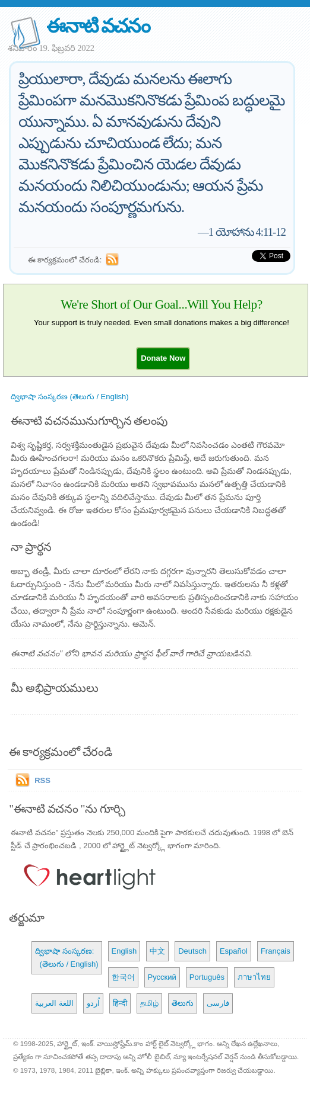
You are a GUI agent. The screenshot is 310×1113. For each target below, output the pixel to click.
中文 (157, 951)
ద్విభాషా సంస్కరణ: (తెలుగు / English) (66, 957)
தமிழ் (149, 1003)
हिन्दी (120, 1003)
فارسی (218, 1003)
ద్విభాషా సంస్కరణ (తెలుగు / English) (69, 396)
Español (234, 951)
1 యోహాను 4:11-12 (247, 232)
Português (206, 977)
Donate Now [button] (163, 358)
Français (275, 951)
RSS (42, 780)
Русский (162, 977)
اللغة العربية (54, 1003)
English (124, 951)
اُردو (93, 1003)
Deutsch (192, 951)
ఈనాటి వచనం (97, 26)
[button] (163, 358)
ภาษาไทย (254, 977)
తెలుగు (183, 1003)
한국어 (123, 977)
